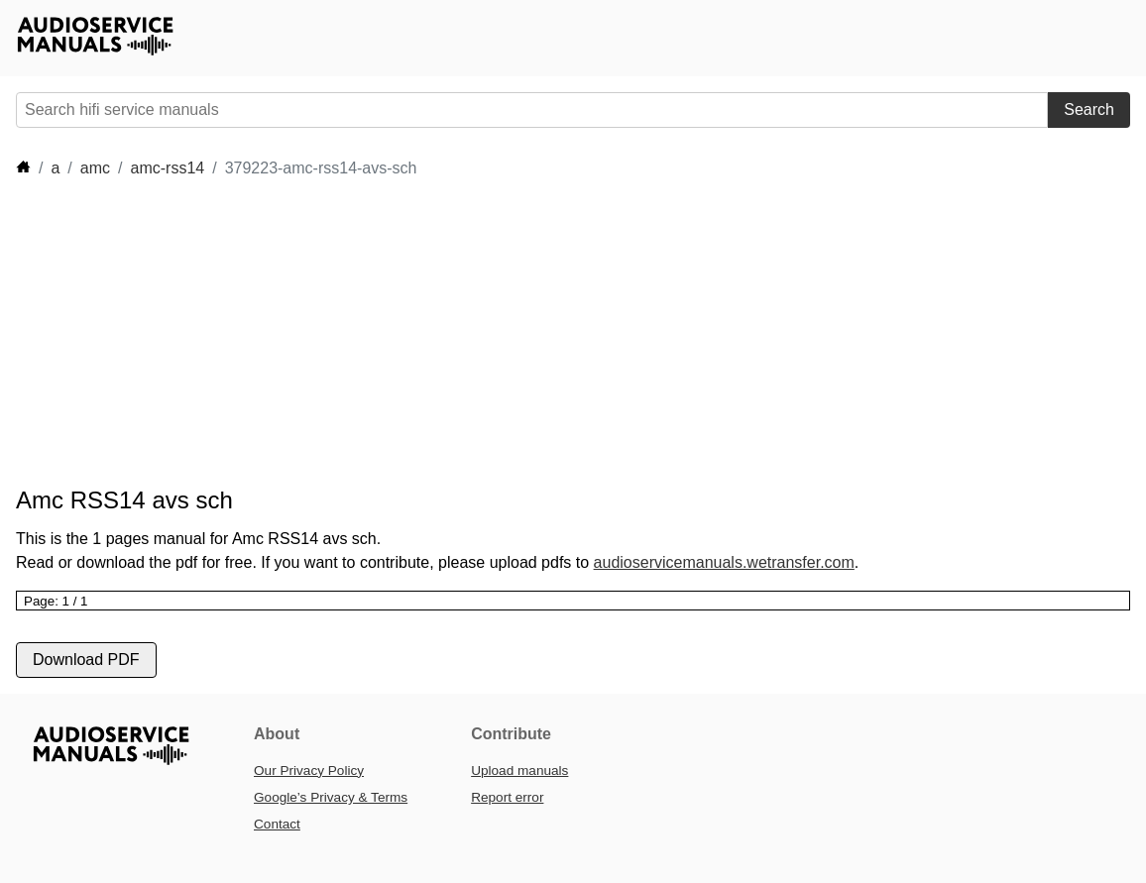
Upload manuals (519, 770)
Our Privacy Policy (309, 770)
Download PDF (86, 659)
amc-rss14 (168, 168)
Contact (277, 824)
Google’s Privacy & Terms (330, 797)
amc (95, 168)
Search (1089, 109)
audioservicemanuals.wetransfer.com (724, 562)
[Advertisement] (581, 333)
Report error (507, 797)
